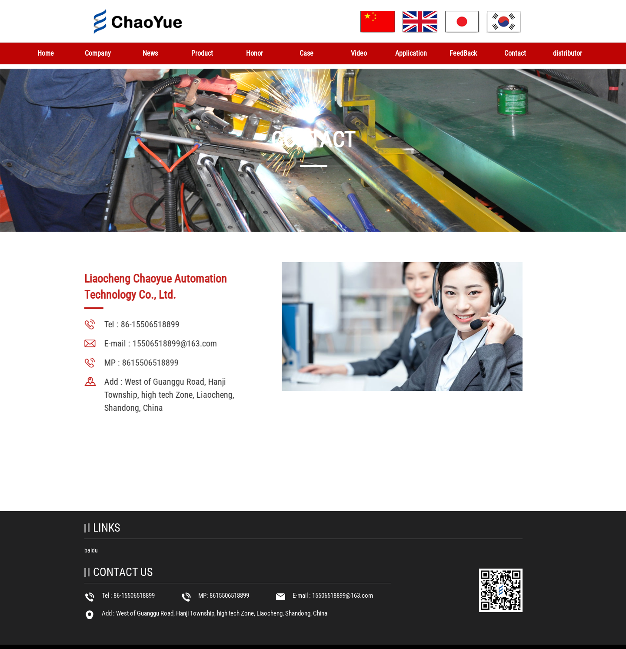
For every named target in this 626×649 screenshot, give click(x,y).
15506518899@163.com (174, 343)
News (150, 53)
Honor (254, 53)
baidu (91, 550)
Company (98, 53)
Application (411, 53)
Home (45, 53)
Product (202, 53)
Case (306, 53)
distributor (567, 53)
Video (359, 53)
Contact (515, 53)
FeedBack (463, 53)
